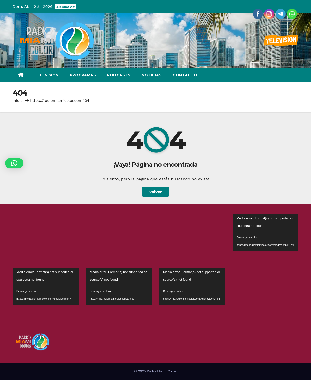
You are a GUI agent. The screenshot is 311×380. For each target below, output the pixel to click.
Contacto (185, 75)
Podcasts (118, 75)
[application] (266, 232)
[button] (14, 163)
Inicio (18, 100)
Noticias (152, 75)
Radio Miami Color (161, 371)
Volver (155, 191)
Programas (83, 75)
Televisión (47, 75)
